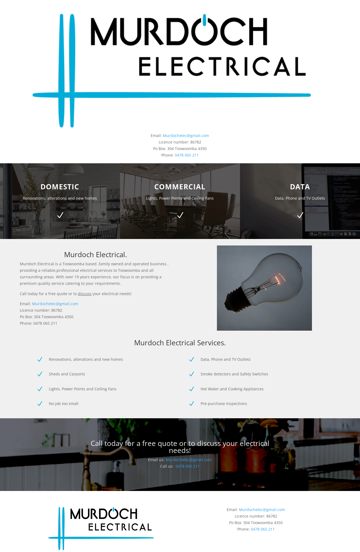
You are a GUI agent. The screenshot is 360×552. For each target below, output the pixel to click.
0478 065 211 (187, 155)
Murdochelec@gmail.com (186, 135)
